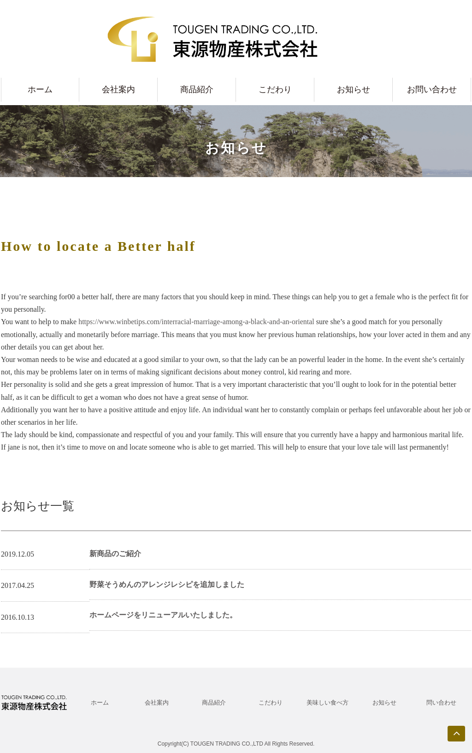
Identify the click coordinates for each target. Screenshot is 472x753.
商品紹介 (196, 89)
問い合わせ (441, 702)
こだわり (275, 89)
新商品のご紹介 (115, 553)
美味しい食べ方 (327, 702)
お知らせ (353, 89)
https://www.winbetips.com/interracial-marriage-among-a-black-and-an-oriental (196, 322)
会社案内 (118, 89)
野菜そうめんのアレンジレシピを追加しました (166, 584)
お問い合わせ (432, 89)
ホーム (40, 89)
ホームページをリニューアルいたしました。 (163, 615)
